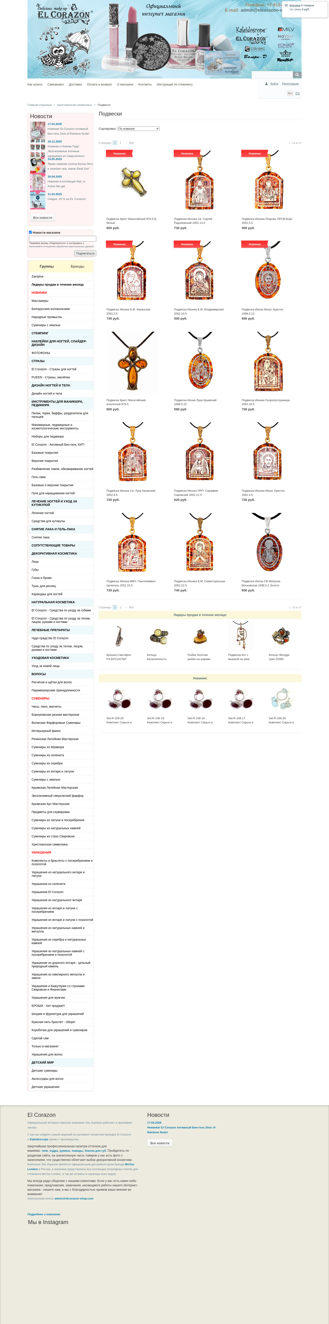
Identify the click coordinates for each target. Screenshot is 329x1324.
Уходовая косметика (50, 658)
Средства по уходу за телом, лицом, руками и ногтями (57, 647)
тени (44, 1150)
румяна (65, 1150)
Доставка (75, 84)
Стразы (38, 361)
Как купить (34, 84)
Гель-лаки (39, 477)
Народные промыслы (47, 317)
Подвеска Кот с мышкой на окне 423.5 (239, 659)
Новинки (199, 678)
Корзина (295, 5)
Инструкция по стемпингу (175, 84)
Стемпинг (40, 333)
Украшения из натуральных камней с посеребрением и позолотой (58, 952)
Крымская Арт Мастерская (51, 804)
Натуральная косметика (53, 602)
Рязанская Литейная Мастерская (55, 739)
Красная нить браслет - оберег (53, 1022)
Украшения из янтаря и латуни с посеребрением (55, 909)
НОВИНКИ (39, 292)
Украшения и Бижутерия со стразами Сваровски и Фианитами (58, 987)
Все (131, 142)
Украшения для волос (47, 1054)
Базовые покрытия (45, 452)
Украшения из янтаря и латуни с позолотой (62, 920)
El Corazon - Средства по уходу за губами (61, 610)
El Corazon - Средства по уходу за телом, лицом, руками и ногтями (61, 620)
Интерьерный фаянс (46, 731)
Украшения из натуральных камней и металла (58, 929)
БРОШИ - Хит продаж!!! (48, 1005)
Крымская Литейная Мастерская (55, 787)
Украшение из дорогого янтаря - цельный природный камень (61, 964)
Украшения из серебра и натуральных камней (59, 941)
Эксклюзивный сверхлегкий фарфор (58, 795)
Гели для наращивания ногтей (53, 493)
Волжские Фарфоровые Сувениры (56, 722)
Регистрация (290, 83)
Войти (274, 83)
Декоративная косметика (54, 553)
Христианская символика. (50, 844)
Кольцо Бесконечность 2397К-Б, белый (157, 659)
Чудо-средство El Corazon (50, 638)
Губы (35, 569)
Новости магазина (44, 232)
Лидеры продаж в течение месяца (200, 615)
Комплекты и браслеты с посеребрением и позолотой (62, 862)
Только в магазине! (45, 1046)
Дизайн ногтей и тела (51, 385)
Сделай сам (40, 1038)
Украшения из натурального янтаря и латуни (58, 873)
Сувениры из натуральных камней (56, 828)
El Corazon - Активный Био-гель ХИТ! (58, 444)
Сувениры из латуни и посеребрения (58, 820)
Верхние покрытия (45, 461)
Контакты (145, 84)
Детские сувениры (44, 1070)
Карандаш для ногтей (47, 594)
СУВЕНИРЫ (40, 698)
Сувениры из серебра (47, 763)
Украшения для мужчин (48, 997)
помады (77, 1150)
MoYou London (48, 1173)
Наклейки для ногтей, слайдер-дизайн (59, 343)
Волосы (39, 674)
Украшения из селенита (48, 884)
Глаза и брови (42, 578)
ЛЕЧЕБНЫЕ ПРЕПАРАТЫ (51, 630)
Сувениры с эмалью (46, 325)
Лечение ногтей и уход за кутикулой (54, 503)
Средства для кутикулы (48, 521)
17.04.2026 (55, 124)
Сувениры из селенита (48, 755)
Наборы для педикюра (48, 436)
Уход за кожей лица (45, 666)
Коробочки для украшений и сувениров (59, 1030)
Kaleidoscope (54, 1139)
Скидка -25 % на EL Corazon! (67, 199)
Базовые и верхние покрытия (52, 485)
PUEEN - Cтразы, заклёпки (51, 377)
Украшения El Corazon (47, 892)
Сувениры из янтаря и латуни (53, 771)
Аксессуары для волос (48, 1078)
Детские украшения (45, 1087)
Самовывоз (55, 84)
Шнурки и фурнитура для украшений (58, 1014)
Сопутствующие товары (53, 545)
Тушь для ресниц (44, 586)
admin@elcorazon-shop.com (270, 10)
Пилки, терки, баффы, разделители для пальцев (60, 414)
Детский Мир (43, 1062)
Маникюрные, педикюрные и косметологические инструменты (55, 426)
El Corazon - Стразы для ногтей (54, 369)
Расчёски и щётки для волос (52, 682)
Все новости (42, 217)
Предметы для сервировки (51, 812)
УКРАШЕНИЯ (41, 852)
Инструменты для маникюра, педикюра (57, 403)
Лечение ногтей (43, 513)
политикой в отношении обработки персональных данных (61, 246)
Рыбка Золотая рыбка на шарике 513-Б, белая (199, 659)
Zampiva (37, 276)
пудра (54, 1150)
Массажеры (40, 301)
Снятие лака (41, 537)
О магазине (125, 84)
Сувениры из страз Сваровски (53, 836)
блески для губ (95, 1150)
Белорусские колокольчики (51, 309)
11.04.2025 (55, 194)
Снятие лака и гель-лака (53, 529)
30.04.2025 (55, 176)
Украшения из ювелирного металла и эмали (58, 976)
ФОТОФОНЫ (41, 353)
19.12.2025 (55, 141)
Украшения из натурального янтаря (57, 900)
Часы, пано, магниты (46, 706)
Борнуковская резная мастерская (55, 714)
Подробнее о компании (43, 1223)
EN (297, 93)
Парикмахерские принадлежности (56, 690)
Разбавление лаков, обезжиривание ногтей (62, 469)
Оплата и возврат (99, 84)
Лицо (35, 561)
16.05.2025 (55, 159)
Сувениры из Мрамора (48, 747)
